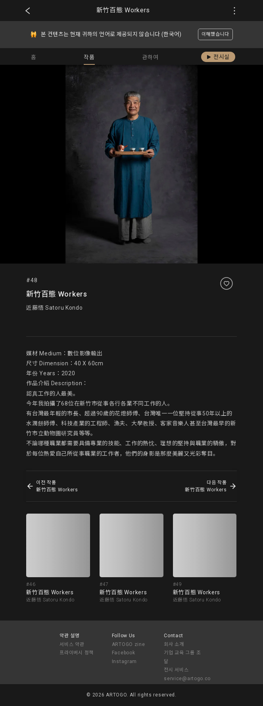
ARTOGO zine (128, 644)
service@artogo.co (187, 678)
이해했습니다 (215, 34)
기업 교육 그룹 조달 (182, 657)
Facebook (123, 653)
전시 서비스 (176, 670)
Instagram (124, 661)
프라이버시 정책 (77, 653)
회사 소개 (174, 644)
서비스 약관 (72, 644)
